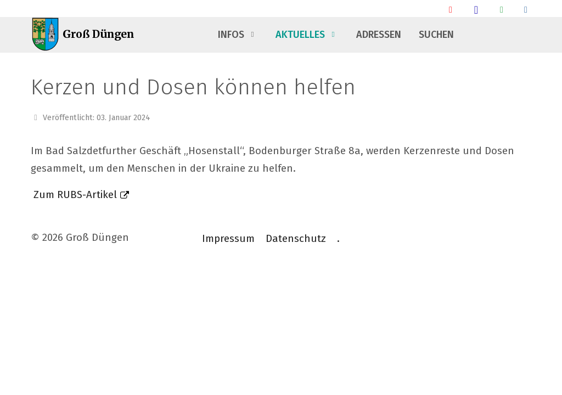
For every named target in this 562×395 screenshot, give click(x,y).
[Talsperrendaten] (525, 9)
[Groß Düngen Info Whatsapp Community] (501, 9)
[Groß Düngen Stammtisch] (476, 9)
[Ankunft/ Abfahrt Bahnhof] (450, 9)
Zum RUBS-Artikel (75, 195)
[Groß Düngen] (85, 35)
